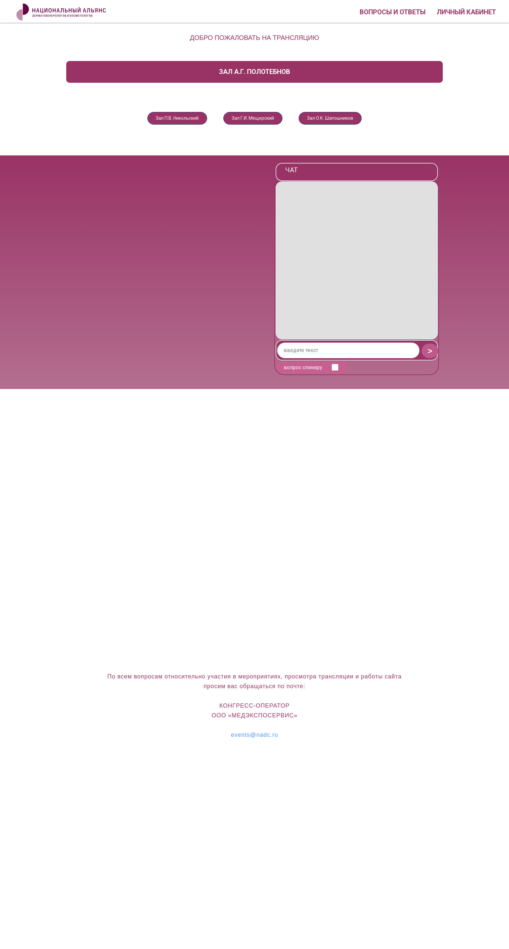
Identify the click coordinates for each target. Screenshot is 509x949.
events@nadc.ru (254, 738)
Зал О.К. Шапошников (345, 119)
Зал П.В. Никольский (162, 119)
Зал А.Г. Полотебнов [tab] (254, 72)
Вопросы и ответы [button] (393, 12)
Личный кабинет (466, 12)
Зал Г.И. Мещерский (253, 119)
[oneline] (348, 354)
